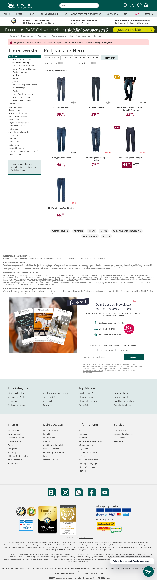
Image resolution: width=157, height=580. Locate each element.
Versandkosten (33, 568)
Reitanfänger (14, 145)
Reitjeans (17, 75)
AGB (80, 430)
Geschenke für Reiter (17, 113)
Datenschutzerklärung (93, 370)
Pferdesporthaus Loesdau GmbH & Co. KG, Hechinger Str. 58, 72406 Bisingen (81, 578)
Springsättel (48, 405)
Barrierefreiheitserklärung (90, 441)
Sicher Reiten (14, 135)
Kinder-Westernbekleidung (24, 94)
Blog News (123, 350)
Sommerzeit (13, 119)
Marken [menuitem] (149, 14)
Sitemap (82, 471)
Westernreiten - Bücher (22, 100)
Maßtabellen (119, 437)
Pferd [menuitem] (7, 14)
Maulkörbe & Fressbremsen (55, 393)
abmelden (87, 372)
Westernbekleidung (20, 62)
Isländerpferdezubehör (18, 456)
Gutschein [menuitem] (112, 14)
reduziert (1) (85, 63)
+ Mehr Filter (109, 58)
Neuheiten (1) (51, 63)
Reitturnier (13, 129)
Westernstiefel (49, 397)
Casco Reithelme (121, 393)
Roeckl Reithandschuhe (124, 401)
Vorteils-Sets (13, 141)
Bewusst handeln (16, 148)
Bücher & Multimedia (17, 116)
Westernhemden (20, 72)
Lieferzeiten (84, 456)
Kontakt (46, 434)
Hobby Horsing (14, 110)
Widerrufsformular (87, 467)
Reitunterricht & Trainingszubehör (23, 151)
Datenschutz (84, 437)
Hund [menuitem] (31, 14)
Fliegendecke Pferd (16, 393)
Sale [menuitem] (136, 14)
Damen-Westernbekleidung (24, 65)
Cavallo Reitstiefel (86, 393)
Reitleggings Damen (16, 405)
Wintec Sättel (84, 405)
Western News (107, 350)
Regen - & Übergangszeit (19, 122)
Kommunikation (15, 107)
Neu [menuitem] (126, 14)
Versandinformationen (88, 460)
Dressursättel (14, 401)
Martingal (47, 401)
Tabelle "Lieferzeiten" (98, 573)
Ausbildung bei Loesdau (53, 452)
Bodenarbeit (13, 463)
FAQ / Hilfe (83, 448)
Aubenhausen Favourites (19, 132)
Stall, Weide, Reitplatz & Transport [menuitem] (82, 14)
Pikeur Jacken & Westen (89, 401)
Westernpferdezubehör (22, 59)
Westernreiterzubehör (21, 97)
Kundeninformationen (88, 452)
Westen (16, 91)
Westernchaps (19, 88)
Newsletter (118, 441)
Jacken (15, 81)
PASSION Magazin (51, 448)
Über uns (47, 441)
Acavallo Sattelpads (122, 405)
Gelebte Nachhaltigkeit (53, 445)
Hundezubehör (14, 441)
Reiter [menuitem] (19, 14)
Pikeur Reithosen (86, 397)
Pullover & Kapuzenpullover (25, 84)
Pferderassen (14, 103)
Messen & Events (50, 460)
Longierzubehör (15, 434)
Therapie (12, 138)
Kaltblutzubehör (15, 460)
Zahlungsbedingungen (89, 463)
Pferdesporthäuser (51, 430)
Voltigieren (12, 448)
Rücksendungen (86, 445)
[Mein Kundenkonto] (132, 7)
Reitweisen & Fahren (17, 126)
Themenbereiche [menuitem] (49, 14)
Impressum (84, 434)
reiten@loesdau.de (86, 538)
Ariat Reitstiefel (121, 397)
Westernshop (14, 56)
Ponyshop (12, 452)
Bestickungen (120, 430)
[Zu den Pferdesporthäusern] (125, 5)
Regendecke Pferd (16, 397)
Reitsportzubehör (16, 154)
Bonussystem (49, 437)
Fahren (11, 445)
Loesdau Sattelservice (123, 434)
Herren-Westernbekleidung (24, 69)
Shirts (15, 78)
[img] (146, 6)
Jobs (45, 456)
